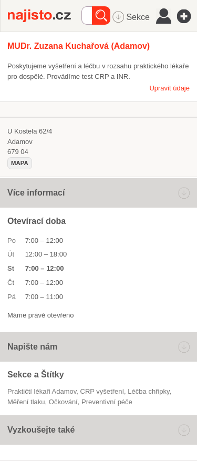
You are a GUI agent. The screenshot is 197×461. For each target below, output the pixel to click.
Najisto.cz (44, 16)
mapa (19, 163)
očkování (63, 402)
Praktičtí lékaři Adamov (41, 391)
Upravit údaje (169, 88)
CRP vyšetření (102, 391)
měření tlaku (26, 402)
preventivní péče (106, 402)
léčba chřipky (148, 391)
